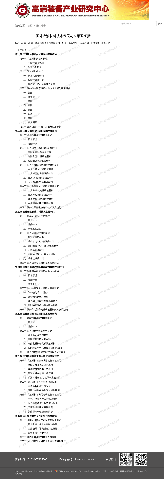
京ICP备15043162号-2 (91, 471)
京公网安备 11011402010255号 (68, 471)
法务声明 (18, 474)
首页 (29, 25)
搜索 (160, 23)
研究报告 (40, 25)
